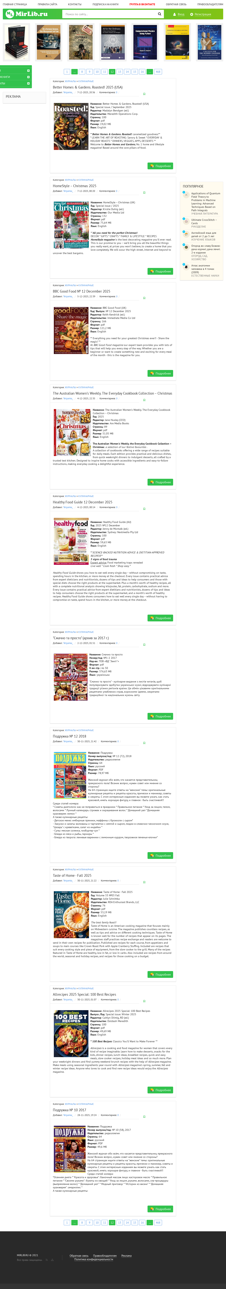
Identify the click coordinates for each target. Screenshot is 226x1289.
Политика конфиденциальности (93, 1259)
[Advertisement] (201, 121)
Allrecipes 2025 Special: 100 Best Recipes (84, 994)
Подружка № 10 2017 (69, 1110)
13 (119, 71)
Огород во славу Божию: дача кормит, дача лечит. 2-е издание (205, 249)
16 (142, 71)
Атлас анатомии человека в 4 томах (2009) (202, 269)
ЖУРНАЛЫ (70, 81)
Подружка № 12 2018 (69, 736)
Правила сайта (47, 4)
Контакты (74, 4)
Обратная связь (176, 4)
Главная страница (15, 4)
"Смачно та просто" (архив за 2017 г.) (81, 638)
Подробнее (163, 166)
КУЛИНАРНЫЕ (86, 81)
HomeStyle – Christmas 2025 (74, 186)
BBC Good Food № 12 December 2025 (81, 291)
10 (97, 71)
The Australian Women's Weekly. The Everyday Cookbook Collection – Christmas (112, 393)
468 (158, 71)
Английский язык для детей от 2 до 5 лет (203, 234)
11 (104, 71)
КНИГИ (10, 70)
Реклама (126, 1255)
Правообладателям (210, 4)
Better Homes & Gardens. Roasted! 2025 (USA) (88, 87)
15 (134, 71)
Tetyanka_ (68, 92)
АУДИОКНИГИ (15, 77)
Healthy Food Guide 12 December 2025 (82, 502)
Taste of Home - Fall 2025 (72, 875)
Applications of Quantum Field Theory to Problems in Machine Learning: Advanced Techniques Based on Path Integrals (205, 202)
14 (127, 71)
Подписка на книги (106, 4)
